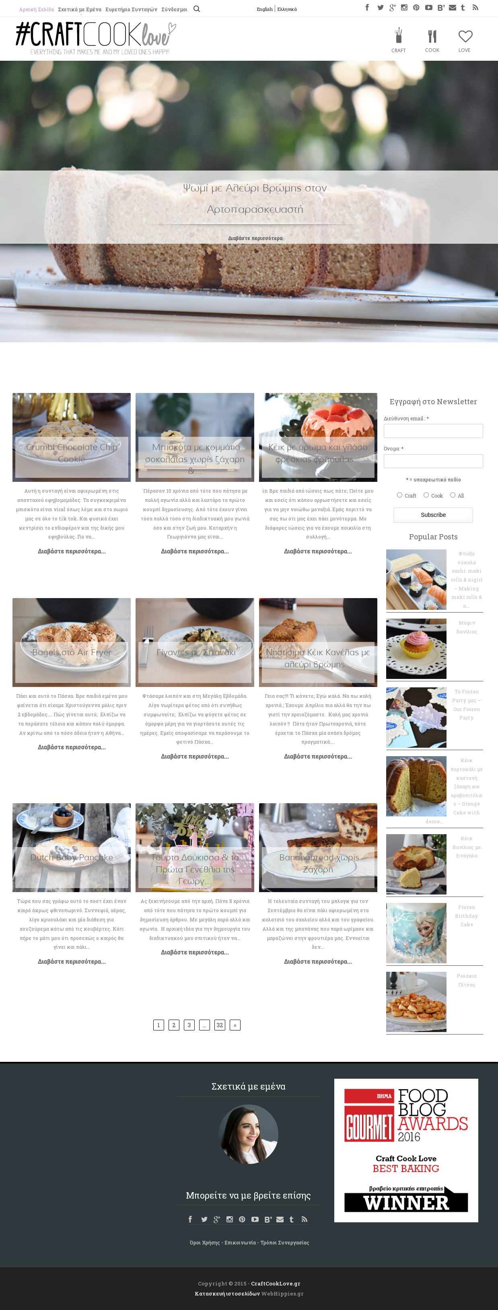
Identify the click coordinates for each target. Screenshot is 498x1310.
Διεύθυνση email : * (406, 418)
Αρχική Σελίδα (36, 9)
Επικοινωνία (240, 1242)
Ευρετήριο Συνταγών (131, 9)
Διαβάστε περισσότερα (255, 238)
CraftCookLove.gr (275, 1283)
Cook (432, 50)
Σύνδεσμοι (174, 9)
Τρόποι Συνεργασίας (284, 1242)
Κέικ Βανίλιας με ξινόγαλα (467, 847)
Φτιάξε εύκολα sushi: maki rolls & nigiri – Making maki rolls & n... (467, 579)
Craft (398, 50)
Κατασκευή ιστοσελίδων (227, 1293)
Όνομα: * (393, 448)
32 (219, 1025)
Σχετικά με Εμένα (79, 9)
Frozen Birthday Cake (466, 915)
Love (464, 50)
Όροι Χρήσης (205, 1242)
